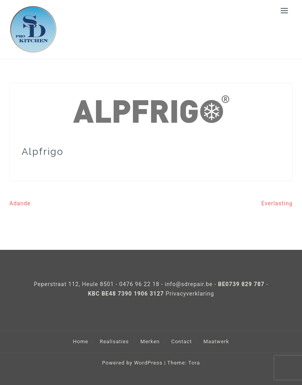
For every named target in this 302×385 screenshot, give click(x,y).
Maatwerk (216, 341)
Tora (194, 363)
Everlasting (277, 203)
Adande (20, 203)
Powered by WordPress (132, 363)
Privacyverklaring (190, 293)
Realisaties (114, 341)
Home (80, 341)
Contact (181, 341)
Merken (150, 341)
